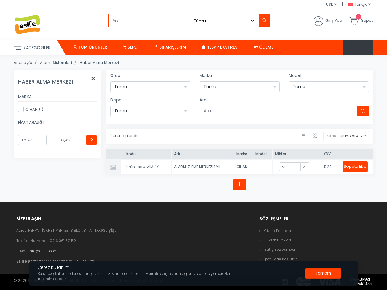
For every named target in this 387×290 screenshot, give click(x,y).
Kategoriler (32, 48)
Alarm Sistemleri (56, 62)
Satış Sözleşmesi (279, 249)
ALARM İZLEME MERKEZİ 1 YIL (197, 166)
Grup (115, 75)
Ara (203, 100)
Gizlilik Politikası (278, 230)
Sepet (131, 47)
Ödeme (263, 47)
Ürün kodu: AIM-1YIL (143, 166)
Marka (206, 75)
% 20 (328, 166)
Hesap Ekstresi (220, 47)
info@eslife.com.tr (45, 250)
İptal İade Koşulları (281, 259)
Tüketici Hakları (277, 240)
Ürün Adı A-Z (351, 136)
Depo (116, 100)
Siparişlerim (170, 47)
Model (295, 75)
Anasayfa (23, 62)
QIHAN (241, 166)
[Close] (323, 273)
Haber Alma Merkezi (99, 62)
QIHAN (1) (30, 109)
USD (330, 4)
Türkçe (358, 5)
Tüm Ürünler (90, 47)
